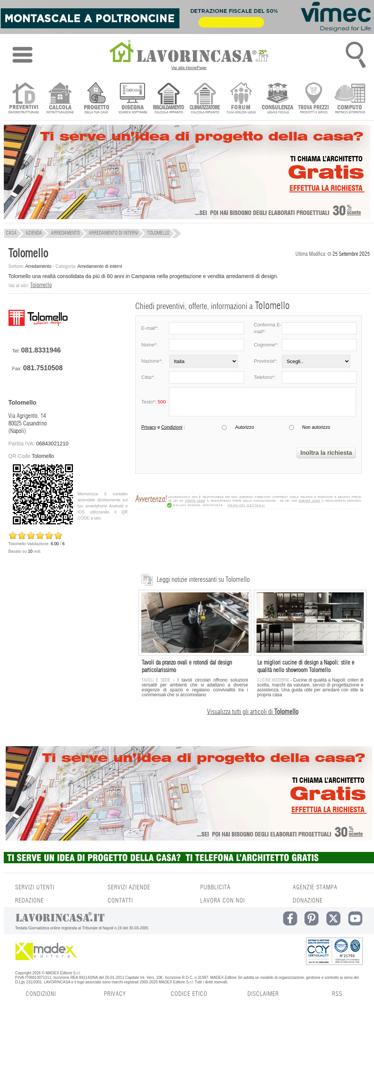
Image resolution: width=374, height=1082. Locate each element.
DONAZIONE (308, 901)
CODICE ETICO (189, 994)
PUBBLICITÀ (215, 887)
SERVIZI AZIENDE (129, 887)
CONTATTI (120, 901)
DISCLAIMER (263, 994)
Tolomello (41, 285)
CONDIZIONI (41, 994)
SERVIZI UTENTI (34, 887)
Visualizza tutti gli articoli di (252, 712)
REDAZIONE (29, 901)
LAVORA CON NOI (222, 901)
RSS (337, 994)
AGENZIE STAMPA (315, 887)
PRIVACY (115, 994)
